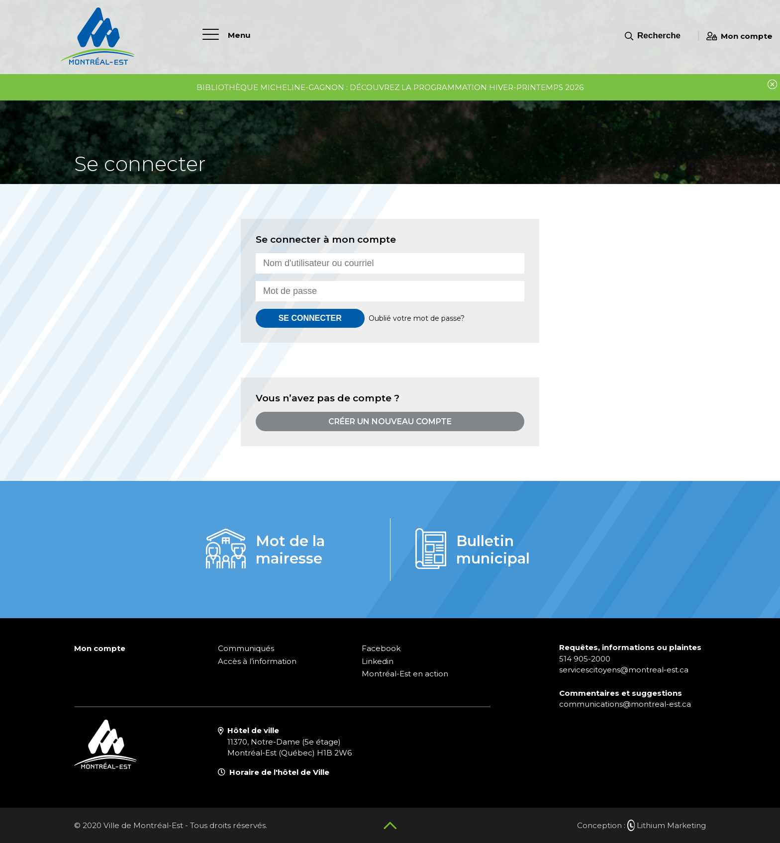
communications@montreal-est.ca (625, 704)
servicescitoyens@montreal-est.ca (623, 669)
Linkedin (377, 661)
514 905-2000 (584, 658)
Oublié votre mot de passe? (417, 318)
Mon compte (739, 36)
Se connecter (310, 318)
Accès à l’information (257, 661)
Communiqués (246, 648)
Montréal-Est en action (405, 673)
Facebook (381, 648)
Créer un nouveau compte (390, 421)
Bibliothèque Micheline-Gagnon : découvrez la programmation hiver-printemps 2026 (390, 87)
